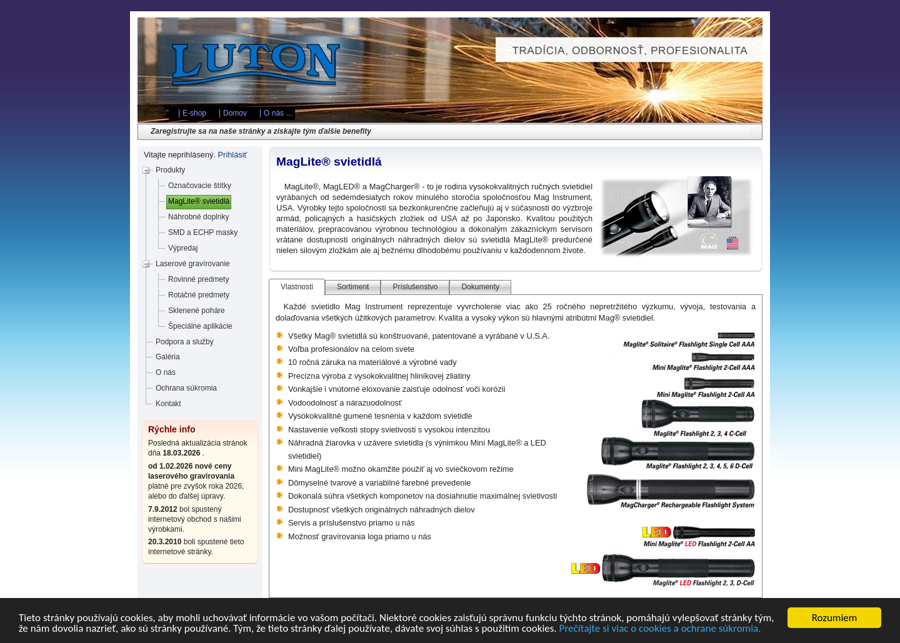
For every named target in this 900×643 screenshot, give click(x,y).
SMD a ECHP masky (203, 232)
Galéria (168, 356)
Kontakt (168, 403)
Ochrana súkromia (186, 388)
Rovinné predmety (198, 279)
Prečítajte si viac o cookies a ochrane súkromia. (660, 630)
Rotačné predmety (198, 295)
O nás (166, 372)
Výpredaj (183, 248)
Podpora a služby (185, 341)
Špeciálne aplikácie (200, 326)
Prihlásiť (233, 154)
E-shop (194, 113)
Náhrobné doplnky (198, 216)
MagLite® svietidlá (198, 201)
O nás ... (278, 113)
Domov (235, 113)
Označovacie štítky (199, 185)
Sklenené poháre (196, 310)
